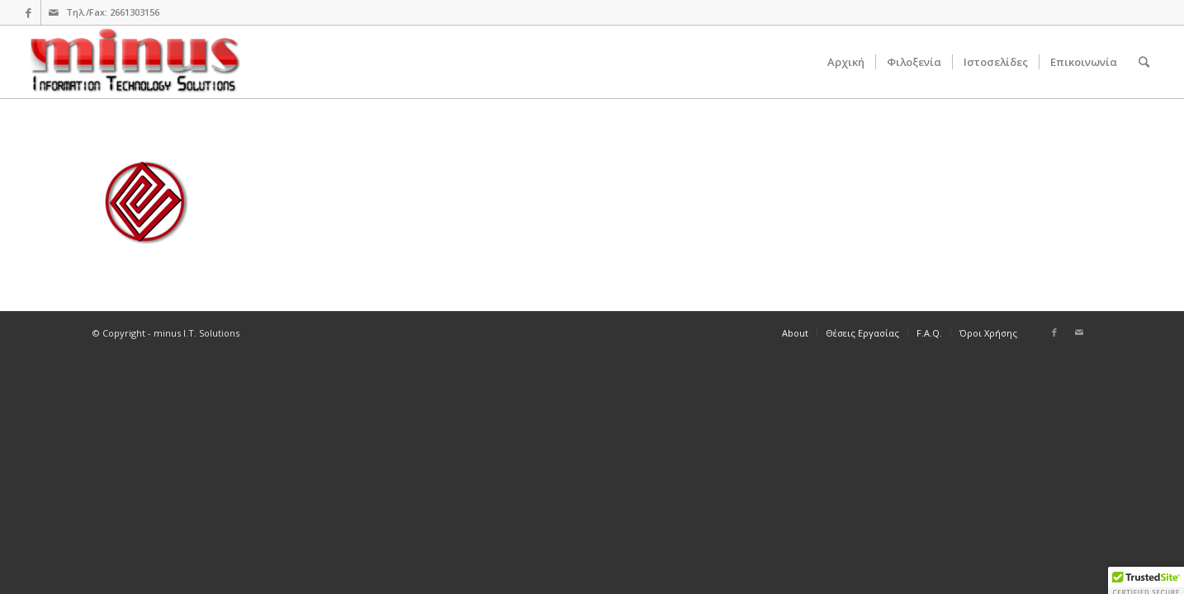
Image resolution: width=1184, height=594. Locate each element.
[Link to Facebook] (28, 12)
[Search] (1144, 62)
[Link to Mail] (53, 12)
